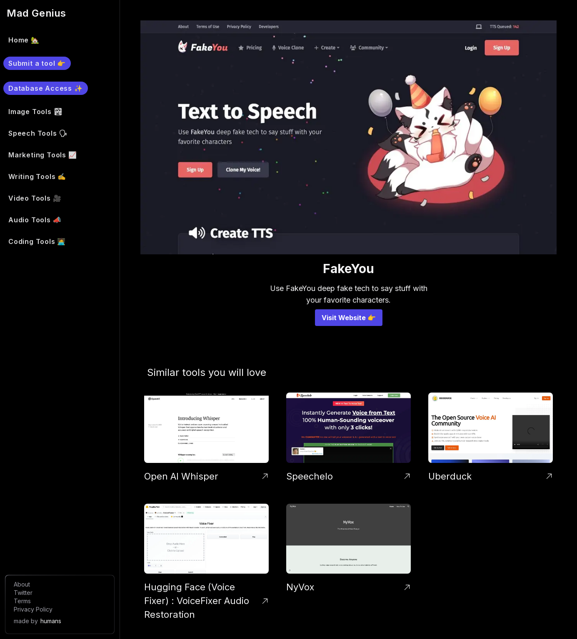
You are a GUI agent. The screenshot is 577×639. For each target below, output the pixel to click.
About (22, 584)
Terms (22, 600)
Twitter (23, 592)
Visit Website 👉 (349, 317)
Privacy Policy (33, 609)
